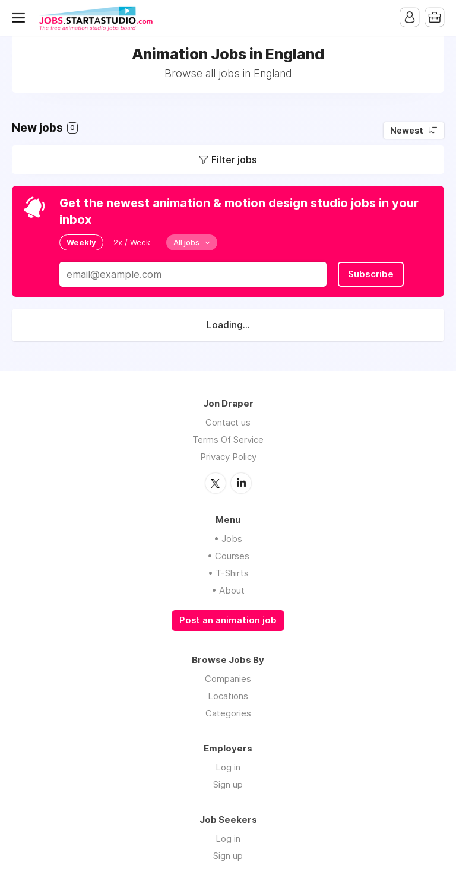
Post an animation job (228, 620)
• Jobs (228, 538)
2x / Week (131, 242)
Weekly (81, 242)
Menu (21, 18)
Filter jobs (233, 160)
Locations (228, 696)
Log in (228, 767)
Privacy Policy (228, 456)
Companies (228, 678)
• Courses (228, 556)
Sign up (228, 784)
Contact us (228, 422)
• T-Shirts (228, 573)
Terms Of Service (228, 439)
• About (228, 590)
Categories (228, 713)
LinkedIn (241, 483)
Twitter (215, 483)
